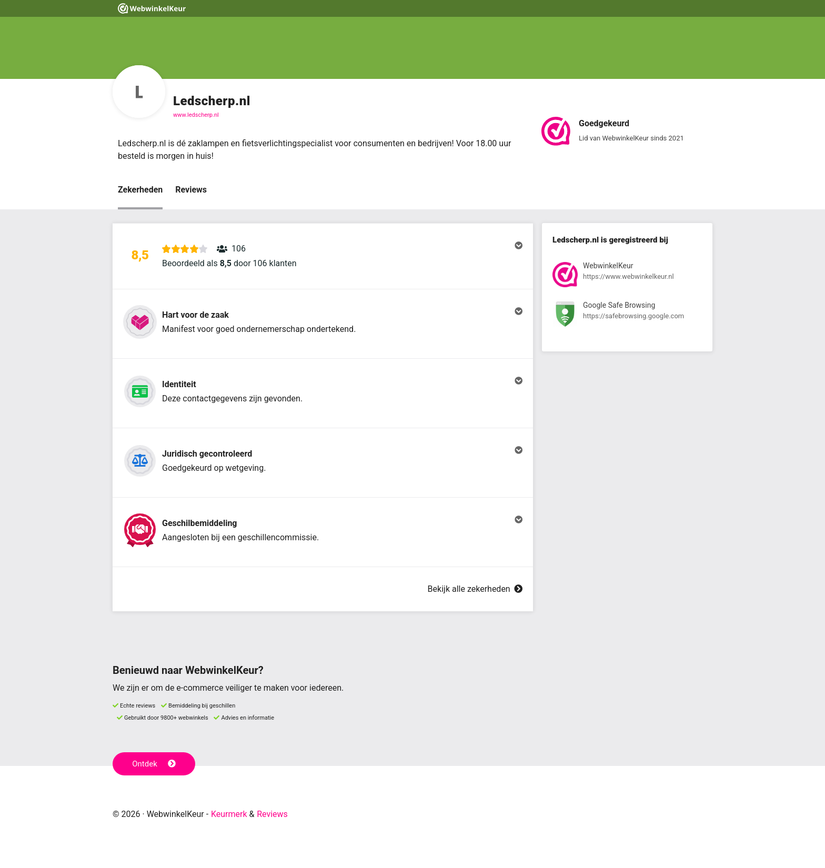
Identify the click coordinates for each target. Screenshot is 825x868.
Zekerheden (140, 190)
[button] (323, 256)
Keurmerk (229, 814)
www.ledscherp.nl (196, 115)
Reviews (191, 190)
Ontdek (154, 764)
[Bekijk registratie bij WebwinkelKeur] (627, 276)
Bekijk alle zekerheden (475, 589)
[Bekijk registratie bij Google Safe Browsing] (627, 315)
